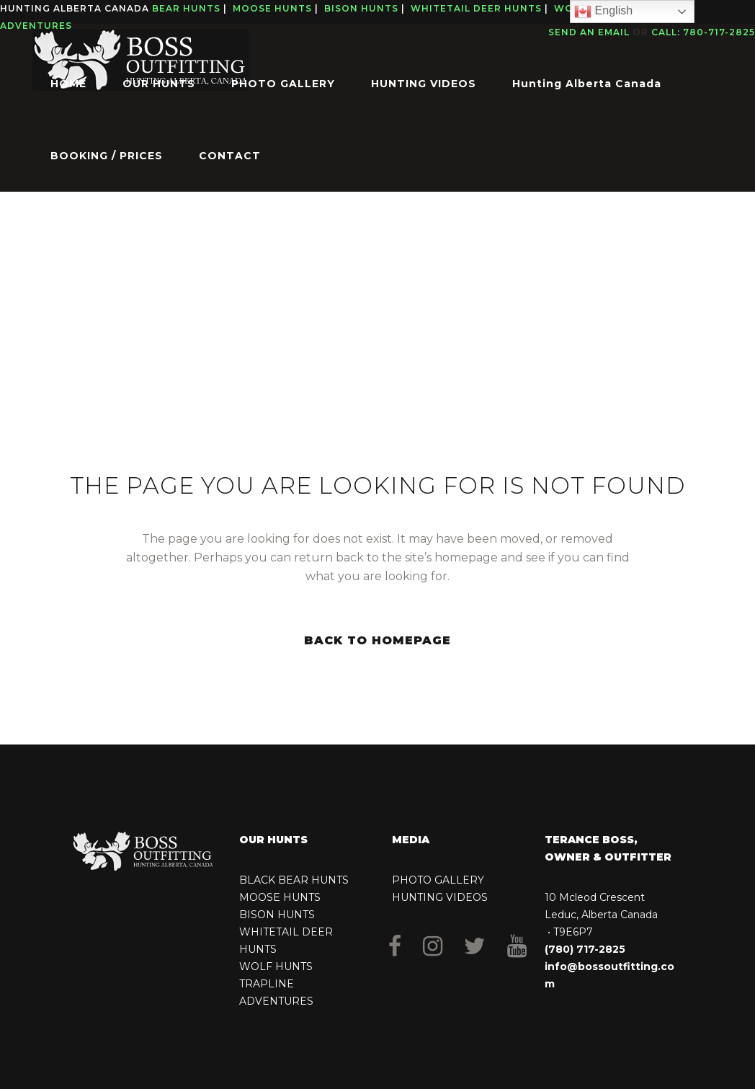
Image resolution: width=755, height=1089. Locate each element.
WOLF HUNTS (276, 966)
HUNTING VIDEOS (440, 897)
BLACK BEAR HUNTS (294, 880)
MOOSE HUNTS (280, 897)
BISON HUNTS (277, 914)
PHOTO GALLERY (438, 880)
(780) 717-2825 (585, 949)
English (603, 11)
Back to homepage (377, 640)
